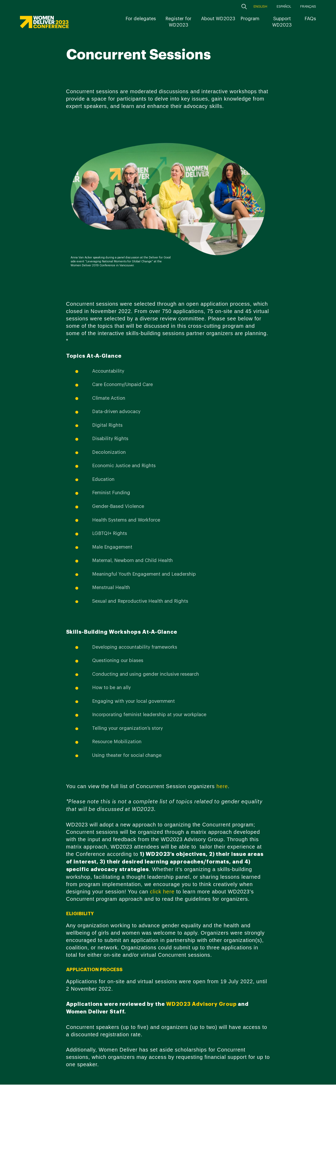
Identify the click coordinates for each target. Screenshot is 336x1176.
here (222, 786)
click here (162, 891)
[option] (168, 204)
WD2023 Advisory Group (201, 1004)
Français (308, 6)
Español (284, 6)
